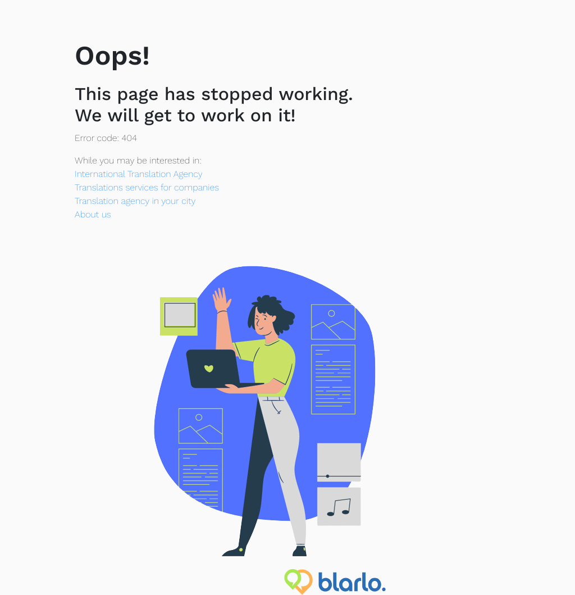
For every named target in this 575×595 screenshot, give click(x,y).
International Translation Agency (138, 174)
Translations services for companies (147, 187)
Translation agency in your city (135, 201)
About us (93, 214)
